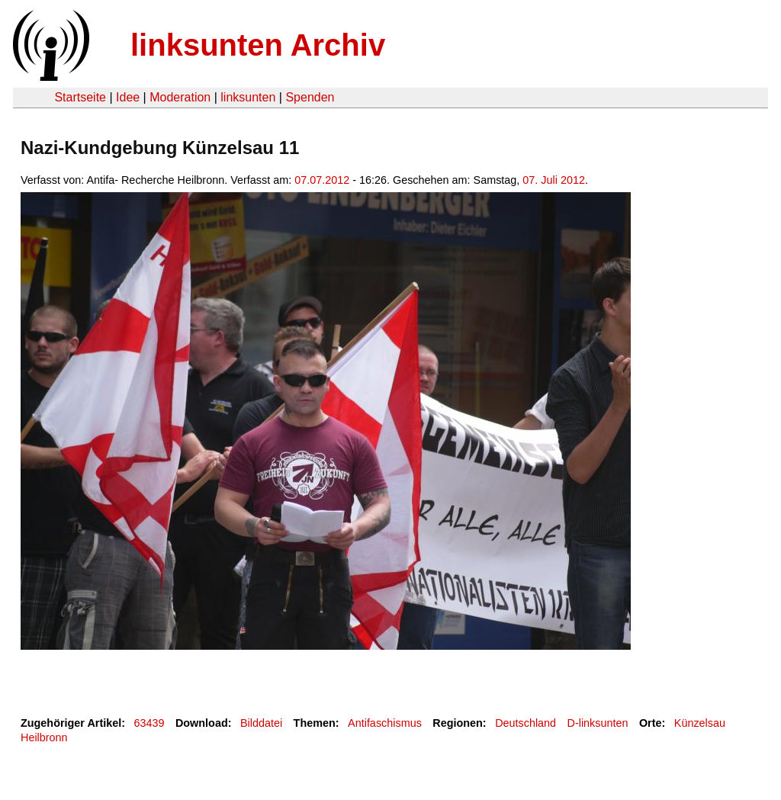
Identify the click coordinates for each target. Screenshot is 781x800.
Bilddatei (261, 723)
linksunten (247, 97)
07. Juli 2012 (553, 180)
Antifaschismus (385, 723)
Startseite (80, 97)
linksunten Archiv (257, 45)
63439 (149, 723)
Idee (128, 97)
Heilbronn (44, 737)
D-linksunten (597, 723)
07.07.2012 (321, 180)
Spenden (309, 97)
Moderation (180, 97)
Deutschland (525, 723)
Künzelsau (699, 723)
